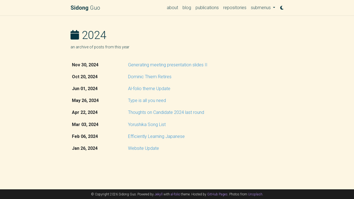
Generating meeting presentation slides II (167, 64)
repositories (234, 7)
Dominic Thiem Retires (149, 76)
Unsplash (255, 194)
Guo (85, 7)
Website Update (143, 148)
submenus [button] (261, 7)
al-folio (175, 194)
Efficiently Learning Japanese (156, 136)
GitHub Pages (217, 194)
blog (187, 7)
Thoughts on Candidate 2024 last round (166, 112)
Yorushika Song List (147, 124)
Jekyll (159, 194)
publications (207, 7)
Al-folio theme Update (149, 88)
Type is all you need (147, 100)
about (172, 7)
